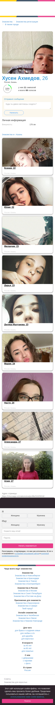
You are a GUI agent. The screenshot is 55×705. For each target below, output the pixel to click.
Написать (14, 113)
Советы (7, 679)
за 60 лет (27, 648)
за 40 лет (27, 645)
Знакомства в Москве (27, 591)
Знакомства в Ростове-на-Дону (27, 596)
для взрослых (27, 639)
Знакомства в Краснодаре (27, 578)
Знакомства (7, 22)
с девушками (27, 658)
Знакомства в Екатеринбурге (27, 584)
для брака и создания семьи (27, 630)
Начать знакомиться (27, 546)
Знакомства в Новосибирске (27, 575)
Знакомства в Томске (27, 581)
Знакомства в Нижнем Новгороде (27, 621)
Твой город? (27, 608)
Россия (27, 670)
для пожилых (27, 651)
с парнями (27, 661)
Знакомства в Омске (27, 618)
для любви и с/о (27, 633)
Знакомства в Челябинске (27, 615)
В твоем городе (12, 24)
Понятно (27, 701)
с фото (27, 663)
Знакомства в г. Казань (12, 134)
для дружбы (27, 636)
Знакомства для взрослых (15, 682)
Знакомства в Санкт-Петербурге (27, 593)
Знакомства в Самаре (27, 606)
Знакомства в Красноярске (27, 603)
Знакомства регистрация (27, 22)
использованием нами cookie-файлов (27, 697)
